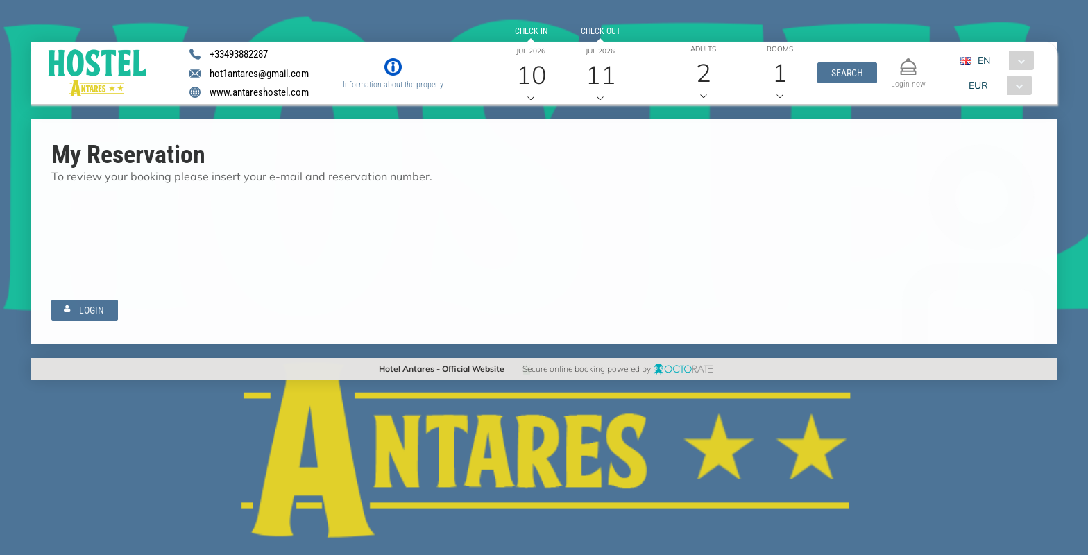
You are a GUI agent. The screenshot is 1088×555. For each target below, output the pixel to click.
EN (984, 60)
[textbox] (133, 215)
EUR (978, 85)
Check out (600, 31)
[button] (847, 72)
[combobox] (1002, 60)
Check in (531, 31)
